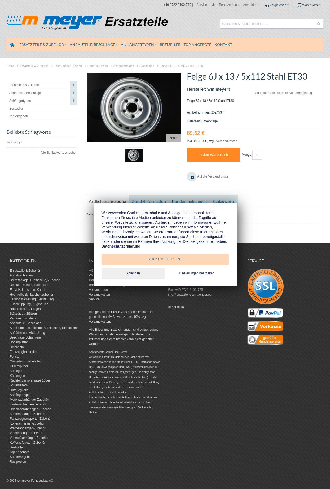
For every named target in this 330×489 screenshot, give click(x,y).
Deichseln (17, 347)
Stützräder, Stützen (23, 313)
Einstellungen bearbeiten (196, 273)
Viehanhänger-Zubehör (26, 433)
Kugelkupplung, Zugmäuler (29, 304)
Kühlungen (17, 376)
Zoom (173, 138)
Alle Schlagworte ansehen (59, 152)
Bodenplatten (19, 342)
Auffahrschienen (21, 275)
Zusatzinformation (149, 201)
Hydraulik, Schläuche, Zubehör (31, 294)
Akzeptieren (165, 259)
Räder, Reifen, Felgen (25, 309)
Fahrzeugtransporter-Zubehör (30, 419)
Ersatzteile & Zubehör (25, 270)
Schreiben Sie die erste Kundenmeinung (283, 93)
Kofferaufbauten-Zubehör (27, 442)
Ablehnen (133, 273)
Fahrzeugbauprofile (23, 352)
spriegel (17, 142)
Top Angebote (19, 452)
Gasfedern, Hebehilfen (26, 361)
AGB (92, 270)
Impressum (176, 307)
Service (201, 5)
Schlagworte (224, 201)
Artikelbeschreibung (107, 201)
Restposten (18, 462)
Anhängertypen (20, 395)
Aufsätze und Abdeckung (27, 333)
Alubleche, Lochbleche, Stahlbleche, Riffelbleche (44, 328)
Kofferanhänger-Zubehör (27, 423)
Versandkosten (226, 141)
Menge (247, 155)
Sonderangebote (21, 457)
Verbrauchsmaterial (23, 318)
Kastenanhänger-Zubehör (28, 404)
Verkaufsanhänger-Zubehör (29, 438)
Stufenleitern (19, 385)
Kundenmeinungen (189, 201)
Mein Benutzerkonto (225, 5)
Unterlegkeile (19, 390)
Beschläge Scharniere (25, 337)
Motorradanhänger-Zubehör (29, 399)
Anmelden (250, 5)
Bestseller (17, 447)
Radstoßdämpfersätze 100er (30, 380)
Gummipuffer (19, 366)
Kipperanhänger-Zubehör (27, 414)
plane (9, 142)
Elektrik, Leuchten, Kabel (27, 290)
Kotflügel (16, 371)
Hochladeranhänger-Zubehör (30, 409)
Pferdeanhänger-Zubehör (28, 428)
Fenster (15, 356)
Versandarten (98, 290)
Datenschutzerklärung (121, 246)
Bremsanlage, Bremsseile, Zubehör (35, 280)
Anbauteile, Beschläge (25, 323)
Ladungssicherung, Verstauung (32, 299)
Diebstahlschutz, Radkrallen (29, 285)
